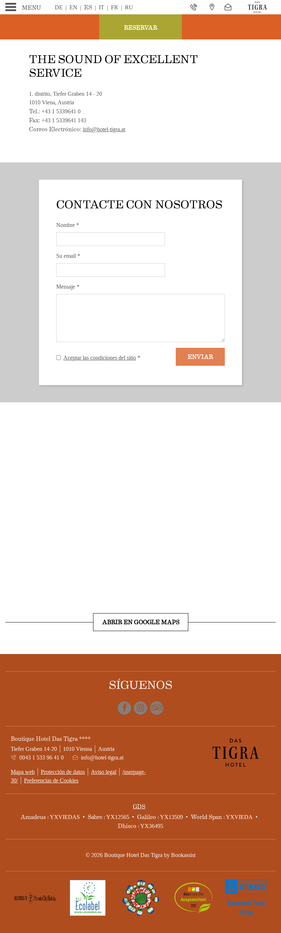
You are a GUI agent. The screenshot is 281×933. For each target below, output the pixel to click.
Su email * (68, 256)
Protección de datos (63, 772)
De (59, 7)
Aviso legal (103, 772)
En (73, 7)
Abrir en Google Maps (140, 622)
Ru (129, 7)
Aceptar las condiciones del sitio (99, 357)
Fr (114, 7)
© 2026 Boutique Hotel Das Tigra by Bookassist (140, 855)
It (101, 7)
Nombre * (67, 225)
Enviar (200, 356)
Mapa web (23, 772)
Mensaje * (67, 286)
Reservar (140, 27)
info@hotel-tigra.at (104, 129)
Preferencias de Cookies (51, 780)
